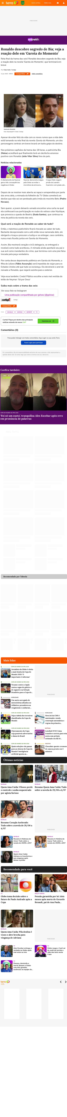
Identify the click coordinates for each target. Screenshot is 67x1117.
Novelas (10, 312)
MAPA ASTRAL (36, 3)
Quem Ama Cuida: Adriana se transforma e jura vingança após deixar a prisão (22, 857)
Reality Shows (39, 893)
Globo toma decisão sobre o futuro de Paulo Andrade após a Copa (16, 899)
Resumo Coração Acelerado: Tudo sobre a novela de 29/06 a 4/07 (16, 825)
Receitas (48, 743)
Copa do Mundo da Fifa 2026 (9, 413)
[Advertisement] (51, 857)
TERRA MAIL (47, 3)
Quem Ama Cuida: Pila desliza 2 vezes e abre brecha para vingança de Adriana (16, 934)
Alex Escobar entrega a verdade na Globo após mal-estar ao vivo (22, 950)
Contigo (19, 312)
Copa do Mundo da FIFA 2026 (23, 3)
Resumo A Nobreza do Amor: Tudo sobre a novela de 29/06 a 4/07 (22, 841)
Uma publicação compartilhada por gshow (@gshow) (29, 295)
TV (37, 312)
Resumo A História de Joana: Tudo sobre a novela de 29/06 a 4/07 (56, 841)
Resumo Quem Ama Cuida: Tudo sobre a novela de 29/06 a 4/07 (50, 788)
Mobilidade (14, 697)
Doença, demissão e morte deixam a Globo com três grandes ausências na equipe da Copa (22, 966)
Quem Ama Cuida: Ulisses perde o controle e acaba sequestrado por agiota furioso (17, 790)
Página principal (12, 3)
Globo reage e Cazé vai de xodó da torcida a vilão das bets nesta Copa (56, 951)
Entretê (29, 312)
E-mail (58, 3)
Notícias (47, 728)
